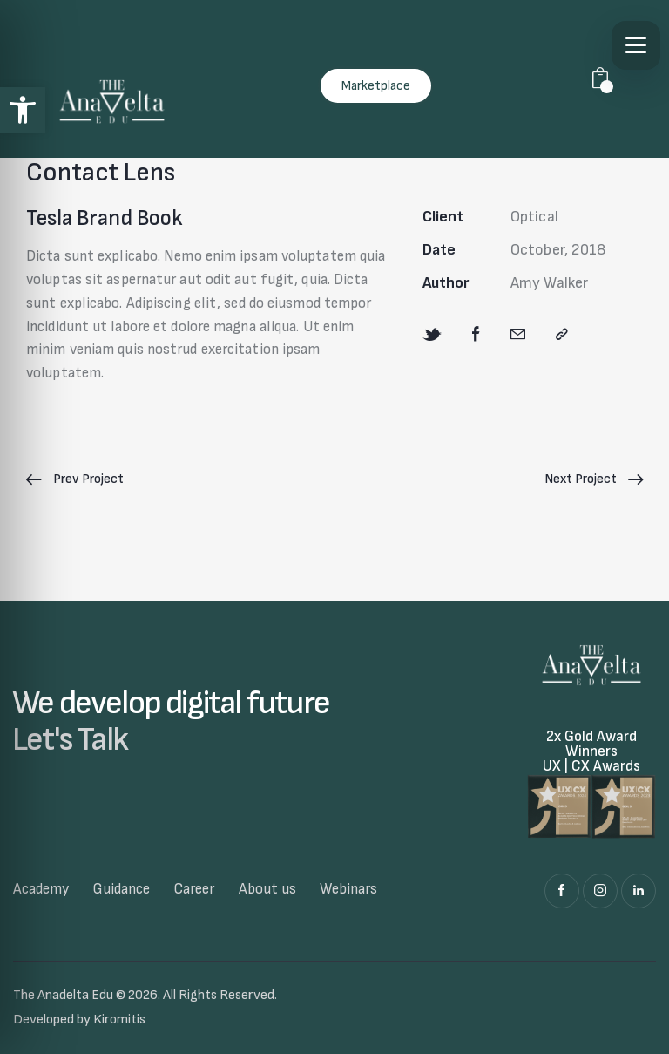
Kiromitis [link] (119, 1019)
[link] (22, 110)
